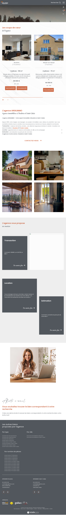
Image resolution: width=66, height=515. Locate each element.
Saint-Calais (24, 128)
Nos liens (40, 508)
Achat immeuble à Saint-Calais (9, 443)
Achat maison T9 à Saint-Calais (11, 469)
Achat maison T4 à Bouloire (11, 458)
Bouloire (15, 128)
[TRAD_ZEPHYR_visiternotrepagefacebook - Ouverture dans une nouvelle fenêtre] (3, 492)
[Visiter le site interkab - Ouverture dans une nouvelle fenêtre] (5, 503)
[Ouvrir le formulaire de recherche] (56, 2)
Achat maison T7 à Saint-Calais (11, 467)
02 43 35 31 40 (5, 482)
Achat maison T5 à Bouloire (10, 457)
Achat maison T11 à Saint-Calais (11, 470)
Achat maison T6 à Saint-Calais (11, 466)
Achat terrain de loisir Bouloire (9, 436)
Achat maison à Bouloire (8, 440)
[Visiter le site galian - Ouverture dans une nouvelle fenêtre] (18, 503)
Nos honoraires (17, 508)
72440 (3, 487)
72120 (34, 487)
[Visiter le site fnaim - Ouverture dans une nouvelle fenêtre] (11, 503)
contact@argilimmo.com (8, 484)
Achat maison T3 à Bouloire (10, 455)
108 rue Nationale (6, 485)
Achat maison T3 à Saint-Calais (11, 461)
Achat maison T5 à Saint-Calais (11, 464)
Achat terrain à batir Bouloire (9, 437)
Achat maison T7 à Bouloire (10, 460)
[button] (8, 99)
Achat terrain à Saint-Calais (8, 445)
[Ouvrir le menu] (63, 2)
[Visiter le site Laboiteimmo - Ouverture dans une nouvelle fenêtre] (33, 511)
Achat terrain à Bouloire (8, 439)
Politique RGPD (45, 508)
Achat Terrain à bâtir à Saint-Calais (10, 446)
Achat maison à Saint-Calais (9, 442)
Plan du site (23, 508)
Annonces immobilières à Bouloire (35, 436)
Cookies (51, 508)
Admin (35, 508)
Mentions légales (30, 508)
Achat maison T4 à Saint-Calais (11, 463)
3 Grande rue (36, 485)
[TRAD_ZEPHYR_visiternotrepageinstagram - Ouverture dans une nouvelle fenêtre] (7, 492)
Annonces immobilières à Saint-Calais (36, 437)
